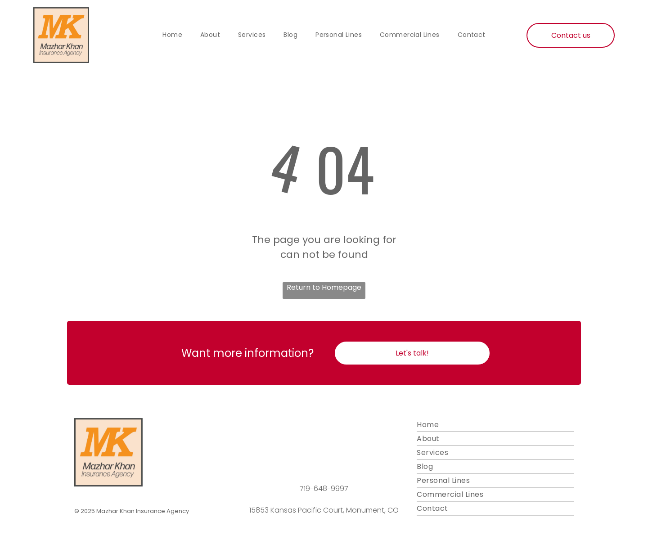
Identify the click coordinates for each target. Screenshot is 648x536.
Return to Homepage (324, 287)
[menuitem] (172, 35)
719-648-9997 (324, 488)
